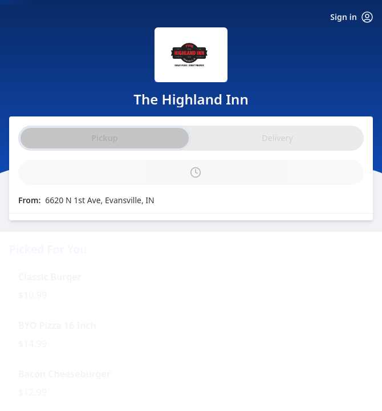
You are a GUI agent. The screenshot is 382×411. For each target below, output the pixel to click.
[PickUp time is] (191, 172)
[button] (191, 286)
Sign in (351, 17)
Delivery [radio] (277, 137)
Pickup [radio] (104, 137)
